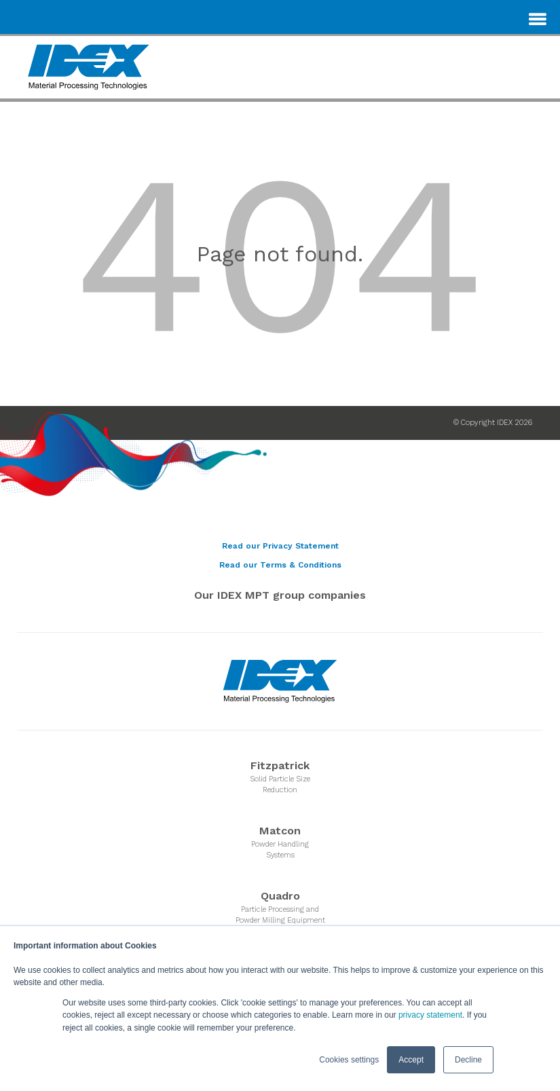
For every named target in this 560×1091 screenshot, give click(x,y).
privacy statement (430, 1015)
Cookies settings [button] (349, 1060)
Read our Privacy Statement (280, 546)
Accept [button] (411, 1060)
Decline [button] (468, 1060)
